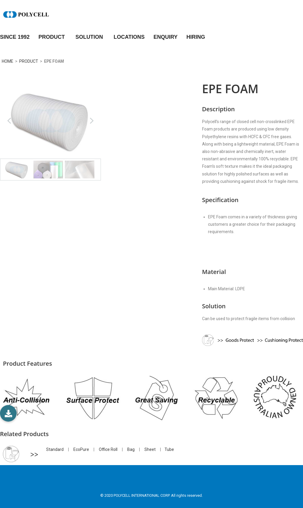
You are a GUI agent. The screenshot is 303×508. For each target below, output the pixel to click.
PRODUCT (52, 37)
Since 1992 (15, 37)
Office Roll (108, 449)
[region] (50, 131)
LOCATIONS (129, 37)
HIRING (195, 37)
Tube (169, 449)
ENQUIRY (166, 37)
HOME (6, 61)
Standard (55, 449)
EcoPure (81, 449)
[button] (9, 120)
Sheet (150, 449)
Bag (131, 449)
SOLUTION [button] (90, 37)
